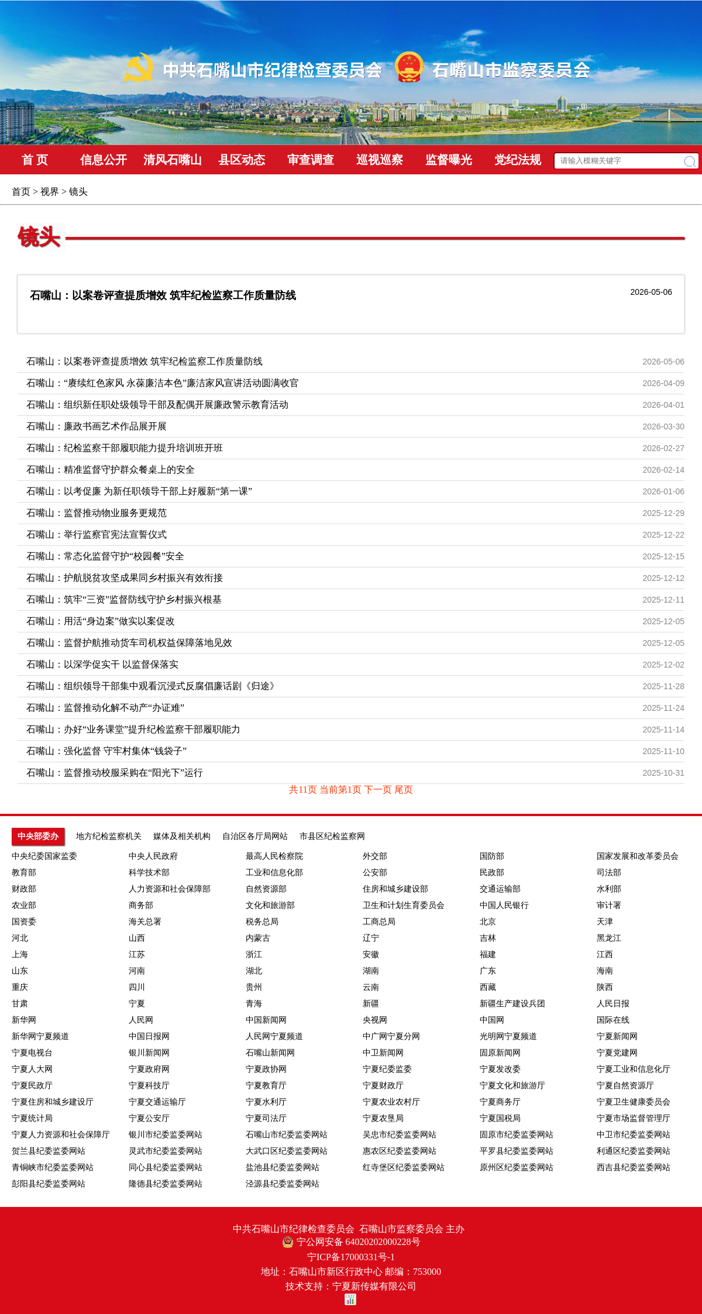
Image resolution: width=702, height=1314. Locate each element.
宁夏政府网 (149, 1069)
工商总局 (379, 921)
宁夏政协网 (266, 1069)
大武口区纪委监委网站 (287, 1151)
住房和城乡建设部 (395, 889)
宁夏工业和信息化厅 (633, 1069)
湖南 (371, 970)
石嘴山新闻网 (270, 1052)
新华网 (24, 1020)
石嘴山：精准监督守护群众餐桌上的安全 (110, 469)
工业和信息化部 (274, 872)
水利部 (609, 889)
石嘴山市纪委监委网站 (287, 1134)
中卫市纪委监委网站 (633, 1134)
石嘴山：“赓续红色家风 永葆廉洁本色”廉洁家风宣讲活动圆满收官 (162, 383)
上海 (20, 954)
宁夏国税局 (500, 1118)
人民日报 (613, 1003)
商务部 (141, 905)
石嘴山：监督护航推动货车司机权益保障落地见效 (129, 643)
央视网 (375, 1020)
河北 (20, 938)
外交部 (375, 856)
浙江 (254, 954)
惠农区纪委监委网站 (399, 1151)
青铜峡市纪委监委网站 (53, 1167)
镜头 (39, 237)
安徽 (371, 954)
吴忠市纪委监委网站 (399, 1134)
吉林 (488, 938)
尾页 (403, 789)
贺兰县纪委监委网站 (48, 1151)
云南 (371, 987)
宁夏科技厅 (149, 1085)
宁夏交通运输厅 (157, 1102)
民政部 (492, 872)
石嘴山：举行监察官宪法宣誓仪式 (96, 534)
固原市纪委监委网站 (516, 1134)
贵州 (254, 987)
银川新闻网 (149, 1052)
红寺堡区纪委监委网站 (404, 1167)
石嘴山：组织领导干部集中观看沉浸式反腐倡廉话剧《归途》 (152, 686)
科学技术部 (149, 872)
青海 (254, 1003)
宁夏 (137, 1003)
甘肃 (20, 1003)
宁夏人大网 (32, 1069)
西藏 (488, 987)
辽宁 (371, 938)
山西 (137, 938)
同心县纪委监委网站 (165, 1167)
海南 (605, 970)
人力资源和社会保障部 (170, 889)
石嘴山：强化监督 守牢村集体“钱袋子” (106, 751)
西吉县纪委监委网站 (633, 1167)
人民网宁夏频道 (274, 1036)
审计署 (609, 905)
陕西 (605, 987)
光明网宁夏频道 (508, 1036)
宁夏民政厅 (32, 1085)
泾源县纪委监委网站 (282, 1183)
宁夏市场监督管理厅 (633, 1118)
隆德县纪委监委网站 (165, 1183)
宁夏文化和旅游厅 (512, 1085)
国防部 (492, 856)
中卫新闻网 (383, 1052)
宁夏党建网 (617, 1052)
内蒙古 (258, 938)
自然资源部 (266, 889)
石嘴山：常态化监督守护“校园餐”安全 (105, 556)
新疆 (371, 1003)
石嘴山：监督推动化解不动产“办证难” (105, 708)
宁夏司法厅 (266, 1118)
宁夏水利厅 (266, 1102)
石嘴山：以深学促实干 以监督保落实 (102, 664)
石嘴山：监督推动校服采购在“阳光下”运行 (114, 773)
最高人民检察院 (274, 856)
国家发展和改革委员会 (638, 856)
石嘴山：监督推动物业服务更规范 (96, 513)
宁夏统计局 (32, 1118)
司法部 (609, 872)
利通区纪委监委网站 (633, 1151)
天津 (605, 921)
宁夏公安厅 (149, 1118)
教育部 (24, 872)
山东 (20, 970)
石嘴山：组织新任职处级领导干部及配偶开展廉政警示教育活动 (157, 405)
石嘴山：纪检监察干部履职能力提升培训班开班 (124, 448)
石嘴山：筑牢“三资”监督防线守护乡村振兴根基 (124, 599)
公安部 (375, 872)
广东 (488, 970)
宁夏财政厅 (383, 1085)
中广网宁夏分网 (391, 1036)
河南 (137, 970)
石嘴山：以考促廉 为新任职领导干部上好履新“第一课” (139, 491)
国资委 (24, 921)
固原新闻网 (500, 1052)
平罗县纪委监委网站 (516, 1151)
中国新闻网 (266, 1020)
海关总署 (145, 921)
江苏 (137, 954)
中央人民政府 (153, 856)
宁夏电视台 (32, 1052)
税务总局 (262, 921)
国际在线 (613, 1020)
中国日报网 (149, 1036)
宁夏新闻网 (617, 1036)
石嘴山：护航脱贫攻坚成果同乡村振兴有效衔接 (124, 578)
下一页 (379, 789)
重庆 (20, 987)
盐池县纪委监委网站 (282, 1167)
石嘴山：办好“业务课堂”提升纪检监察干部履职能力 (133, 729)
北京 (488, 921)
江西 (605, 954)
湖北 (254, 970)
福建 (488, 954)
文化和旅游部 (270, 905)
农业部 (24, 905)
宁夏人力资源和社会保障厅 (61, 1134)
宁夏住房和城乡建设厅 (53, 1102)
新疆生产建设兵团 (512, 1003)
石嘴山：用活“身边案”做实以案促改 (100, 621)
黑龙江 (609, 938)
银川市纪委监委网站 (165, 1134)
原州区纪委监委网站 (516, 1167)
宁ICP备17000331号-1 (351, 1257)
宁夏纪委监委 (387, 1069)
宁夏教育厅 (266, 1085)
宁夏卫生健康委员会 (633, 1102)
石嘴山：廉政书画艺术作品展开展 (96, 426)
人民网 (141, 1020)
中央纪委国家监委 (44, 856)
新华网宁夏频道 (40, 1036)
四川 (137, 987)
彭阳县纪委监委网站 (48, 1183)
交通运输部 (500, 889)
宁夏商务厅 (500, 1102)
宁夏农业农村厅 (391, 1102)
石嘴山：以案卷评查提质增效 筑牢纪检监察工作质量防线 (163, 295)
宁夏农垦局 (383, 1118)
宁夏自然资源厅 (625, 1085)
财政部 (24, 889)
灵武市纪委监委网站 (165, 1151)
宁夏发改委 (500, 1069)
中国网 (492, 1020)
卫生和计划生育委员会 (404, 905)
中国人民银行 (504, 905)
